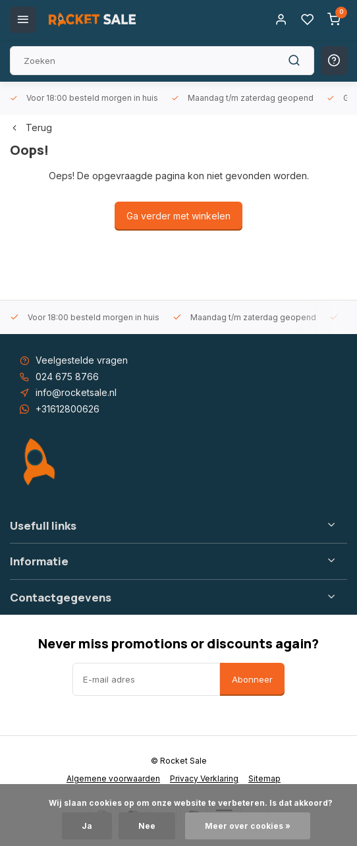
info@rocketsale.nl (76, 392)
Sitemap (264, 778)
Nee (146, 826)
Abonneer (252, 679)
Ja (87, 826)
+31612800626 (67, 408)
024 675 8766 (67, 376)
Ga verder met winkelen (178, 215)
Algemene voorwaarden (113, 778)
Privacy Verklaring (204, 778)
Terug (31, 127)
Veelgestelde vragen (82, 360)
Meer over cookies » (247, 826)
